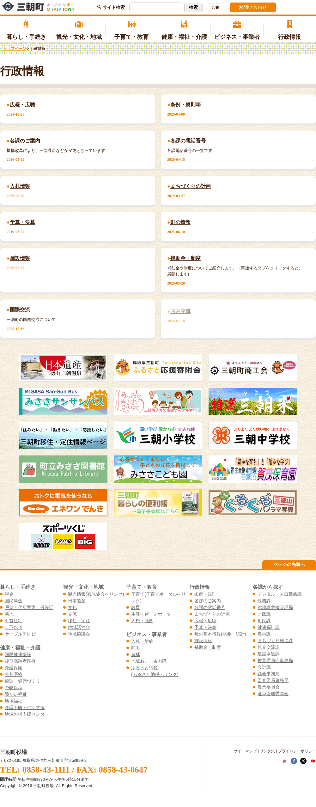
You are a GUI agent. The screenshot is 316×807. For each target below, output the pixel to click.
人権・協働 (142, 620)
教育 (135, 607)
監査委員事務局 (273, 680)
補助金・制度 (207, 647)
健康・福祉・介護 (184, 30)
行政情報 (289, 30)
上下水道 (13, 627)
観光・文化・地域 (79, 30)
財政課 (264, 614)
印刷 (215, 7)
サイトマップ (245, 751)
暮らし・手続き (26, 30)
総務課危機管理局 (275, 607)
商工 (135, 647)
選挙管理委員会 (273, 693)
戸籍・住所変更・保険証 (29, 607)
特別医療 (13, 674)
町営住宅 (13, 620)
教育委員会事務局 (275, 660)
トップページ (14, 48)
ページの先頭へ (289, 564)
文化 (72, 607)
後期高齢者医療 (20, 661)
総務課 (264, 600)
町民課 (264, 620)
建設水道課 (269, 653)
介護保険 (13, 667)
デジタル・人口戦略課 (280, 594)
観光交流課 (269, 647)
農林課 (264, 633)
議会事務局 (269, 673)
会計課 (264, 667)
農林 (135, 654)
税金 (9, 594)
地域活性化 (79, 627)
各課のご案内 (207, 600)
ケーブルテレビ (20, 633)
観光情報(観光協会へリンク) (96, 594)
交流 (72, 614)
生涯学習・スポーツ (151, 614)
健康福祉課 (269, 627)
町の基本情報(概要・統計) (220, 633)
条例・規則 (205, 594)
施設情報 (203, 640)
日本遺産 (77, 600)
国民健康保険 (18, 654)
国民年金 (13, 600)
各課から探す (268, 587)
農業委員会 (269, 687)
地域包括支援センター (27, 714)
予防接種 (13, 687)
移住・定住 (79, 620)
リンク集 (267, 751)
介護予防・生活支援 (25, 707)
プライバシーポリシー (297, 751)
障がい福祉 (16, 694)
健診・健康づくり (22, 681)
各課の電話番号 (209, 607)
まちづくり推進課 (275, 640)
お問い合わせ (253, 7)
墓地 (9, 614)
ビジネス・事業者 (236, 30)
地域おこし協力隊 (149, 661)
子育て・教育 (131, 30)
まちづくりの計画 (212, 614)
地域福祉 (13, 700)
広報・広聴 (205, 620)
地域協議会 (79, 633)
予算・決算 (205, 627)
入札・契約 (142, 641)
